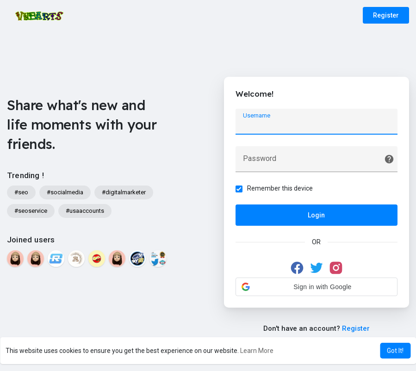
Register (386, 15)
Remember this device (280, 188)
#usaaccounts (85, 210)
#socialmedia (65, 192)
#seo (21, 192)
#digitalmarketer (124, 192)
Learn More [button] (256, 350)
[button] (316, 287)
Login (316, 215)
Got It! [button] (395, 350)
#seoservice (30, 210)
